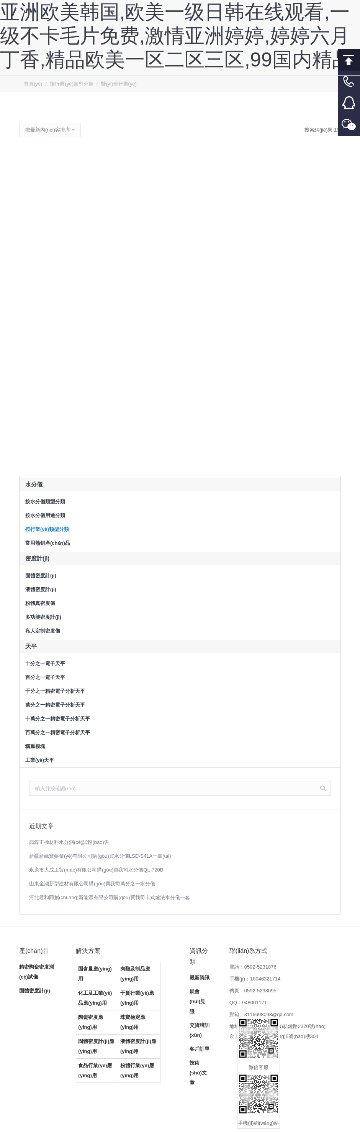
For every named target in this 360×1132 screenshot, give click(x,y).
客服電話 (349, 81)
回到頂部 (349, 60)
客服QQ (349, 103)
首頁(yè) (33, 84)
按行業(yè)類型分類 (71, 84)
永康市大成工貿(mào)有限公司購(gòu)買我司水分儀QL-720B (96, 870)
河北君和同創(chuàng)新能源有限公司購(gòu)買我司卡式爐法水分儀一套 (109, 897)
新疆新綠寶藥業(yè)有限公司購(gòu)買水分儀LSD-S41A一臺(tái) (100, 856)
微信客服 (349, 125)
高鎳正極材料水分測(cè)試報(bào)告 (69, 842)
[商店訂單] (50, 130)
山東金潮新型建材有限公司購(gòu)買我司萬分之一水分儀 (92, 883)
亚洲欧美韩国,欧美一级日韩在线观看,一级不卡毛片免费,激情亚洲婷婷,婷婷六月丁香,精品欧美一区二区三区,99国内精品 (176, 36)
